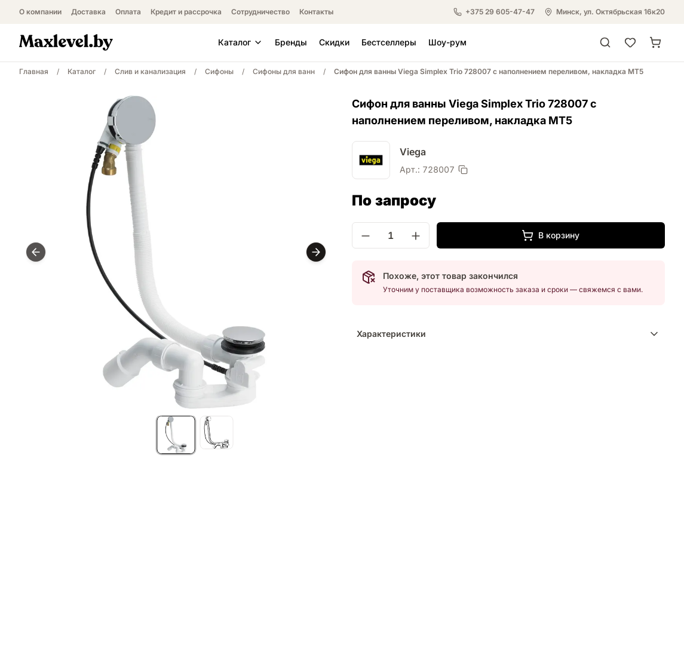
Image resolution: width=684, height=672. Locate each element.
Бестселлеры (388, 42)
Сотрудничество (260, 11)
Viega (413, 152)
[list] (176, 436)
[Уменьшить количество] (365, 236)
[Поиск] (605, 42)
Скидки (334, 42)
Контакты (316, 11)
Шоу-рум (447, 42)
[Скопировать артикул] (463, 169)
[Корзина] (655, 42)
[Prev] (35, 252)
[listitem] (176, 435)
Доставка (88, 11)
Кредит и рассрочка (186, 11)
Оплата (128, 11)
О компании (40, 11)
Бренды (291, 42)
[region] (176, 252)
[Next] (316, 252)
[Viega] (371, 160)
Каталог (240, 42)
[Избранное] (630, 42)
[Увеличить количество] (416, 236)
